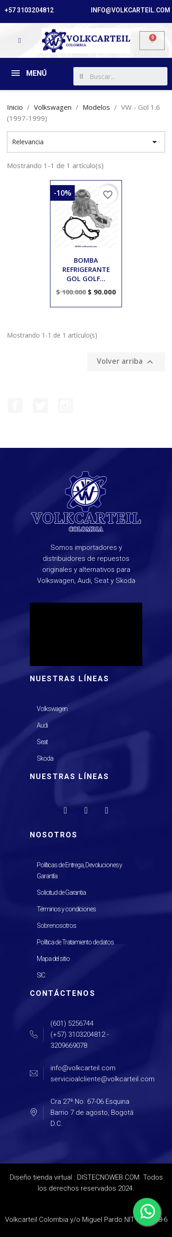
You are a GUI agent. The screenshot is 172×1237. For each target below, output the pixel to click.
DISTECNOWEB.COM (108, 1177)
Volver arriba (126, 361)
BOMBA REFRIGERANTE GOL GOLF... (86, 269)
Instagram (65, 405)
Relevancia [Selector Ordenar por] (86, 141)
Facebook (15, 405)
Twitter (40, 405)
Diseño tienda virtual (41, 1177)
